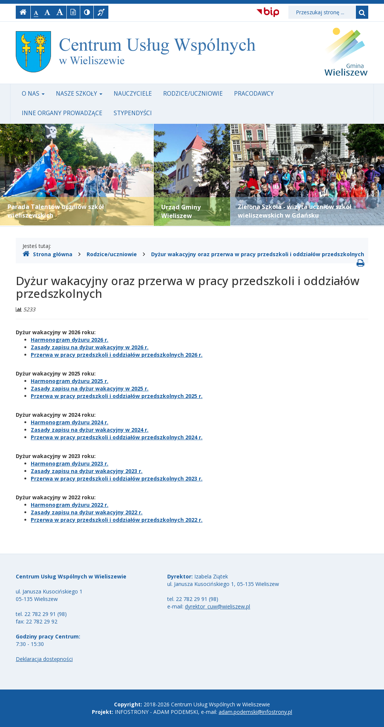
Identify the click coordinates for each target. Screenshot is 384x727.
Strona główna (47, 254)
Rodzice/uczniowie (193, 94)
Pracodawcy (254, 94)
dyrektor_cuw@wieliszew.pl (217, 606)
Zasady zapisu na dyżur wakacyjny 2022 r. (86, 512)
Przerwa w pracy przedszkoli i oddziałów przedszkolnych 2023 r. (116, 478)
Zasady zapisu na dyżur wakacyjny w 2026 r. (89, 347)
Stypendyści (133, 113)
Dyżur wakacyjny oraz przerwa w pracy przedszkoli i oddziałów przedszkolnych (257, 254)
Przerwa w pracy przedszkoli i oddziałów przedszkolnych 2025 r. (116, 396)
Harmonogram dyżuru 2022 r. (69, 504)
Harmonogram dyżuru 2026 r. (69, 339)
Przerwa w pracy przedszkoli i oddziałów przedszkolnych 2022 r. (116, 519)
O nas (33, 94)
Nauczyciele (133, 94)
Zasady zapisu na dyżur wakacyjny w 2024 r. (89, 429)
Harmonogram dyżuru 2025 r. (69, 381)
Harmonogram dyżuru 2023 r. (69, 463)
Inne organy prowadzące (62, 113)
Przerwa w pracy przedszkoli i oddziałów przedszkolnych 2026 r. (116, 354)
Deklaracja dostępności (44, 658)
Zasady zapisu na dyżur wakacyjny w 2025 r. (89, 388)
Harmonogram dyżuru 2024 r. (69, 422)
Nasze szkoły (79, 94)
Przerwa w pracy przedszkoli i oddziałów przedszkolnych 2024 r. (116, 437)
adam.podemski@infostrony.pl (255, 711)
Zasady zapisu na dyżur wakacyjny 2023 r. (86, 471)
